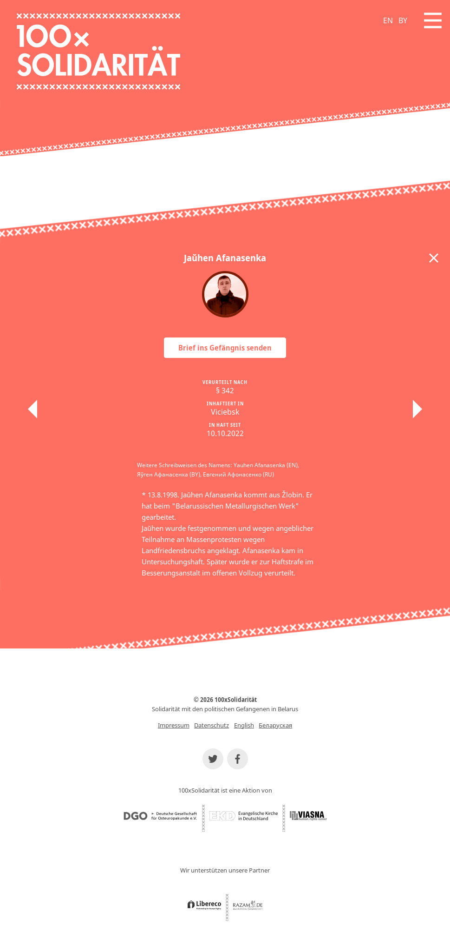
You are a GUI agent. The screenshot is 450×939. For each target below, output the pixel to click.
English (244, 725)
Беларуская (275, 725)
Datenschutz (211, 725)
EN (388, 20)
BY (402, 20)
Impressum (173, 725)
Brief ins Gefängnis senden (225, 348)
